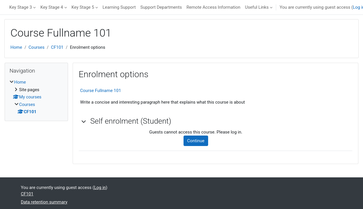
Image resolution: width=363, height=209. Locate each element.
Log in (100, 187)
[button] (84, 121)
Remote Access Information (213, 7)
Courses (37, 47)
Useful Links (257, 7)
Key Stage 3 (20, 7)
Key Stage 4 (51, 7)
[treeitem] (36, 97)
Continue (196, 140)
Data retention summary (44, 202)
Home (16, 47)
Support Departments (161, 7)
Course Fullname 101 (100, 90)
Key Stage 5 (83, 7)
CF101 (57, 47)
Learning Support (119, 7)
